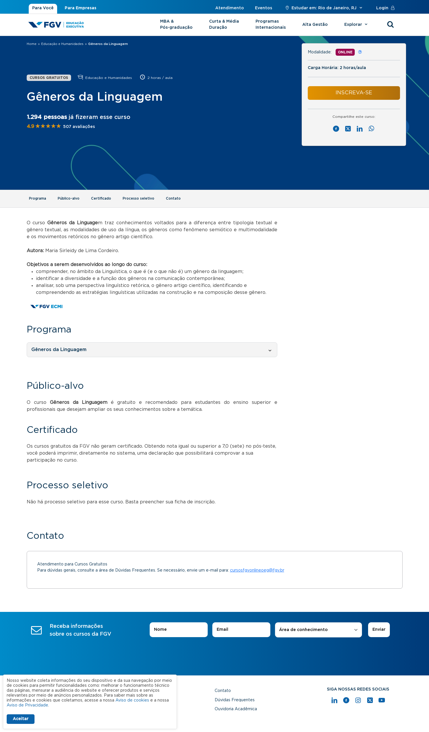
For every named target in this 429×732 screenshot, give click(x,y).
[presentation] (215, 653)
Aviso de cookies (132, 700)
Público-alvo (68, 198)
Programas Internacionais (271, 24)
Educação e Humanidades (62, 44)
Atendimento (229, 8)
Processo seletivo (138, 198)
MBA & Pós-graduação (176, 24)
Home (32, 44)
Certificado (101, 198)
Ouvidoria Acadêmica (236, 709)
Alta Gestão (315, 25)
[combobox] (318, 630)
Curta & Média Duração (224, 24)
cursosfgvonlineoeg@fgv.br (257, 570)
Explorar (356, 25)
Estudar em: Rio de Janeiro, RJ (324, 8)
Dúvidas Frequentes (235, 700)
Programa (37, 198)
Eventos (263, 8)
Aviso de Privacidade (27, 705)
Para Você (43, 8)
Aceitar (20, 719)
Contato (173, 198)
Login (386, 8)
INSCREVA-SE (354, 92)
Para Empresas (80, 8)
